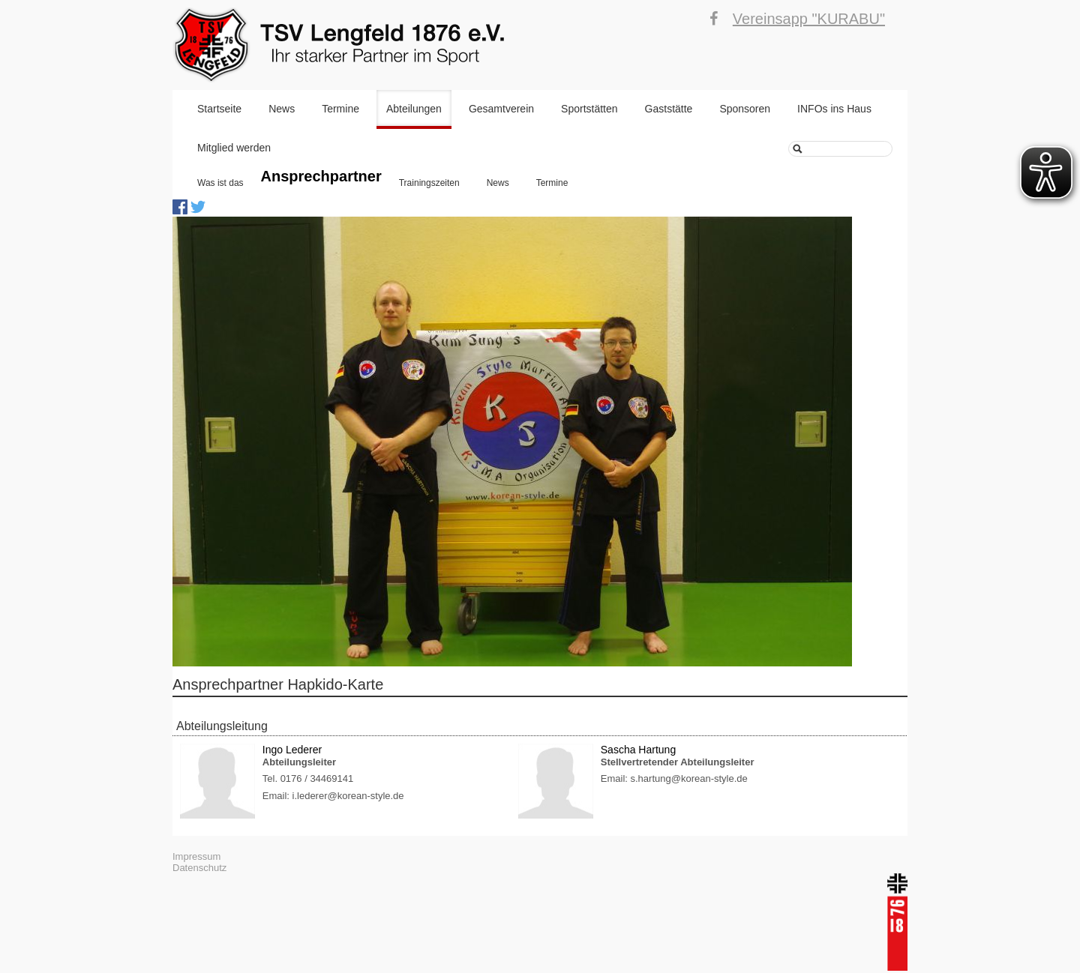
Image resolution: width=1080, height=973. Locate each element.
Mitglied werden (234, 148)
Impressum (196, 856)
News (281, 109)
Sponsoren (744, 109)
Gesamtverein (501, 109)
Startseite (219, 109)
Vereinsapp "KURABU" (809, 18)
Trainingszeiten (429, 183)
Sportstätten (589, 109)
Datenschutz (199, 867)
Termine (340, 109)
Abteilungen (414, 109)
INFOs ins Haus (834, 109)
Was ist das (220, 183)
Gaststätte (669, 109)
